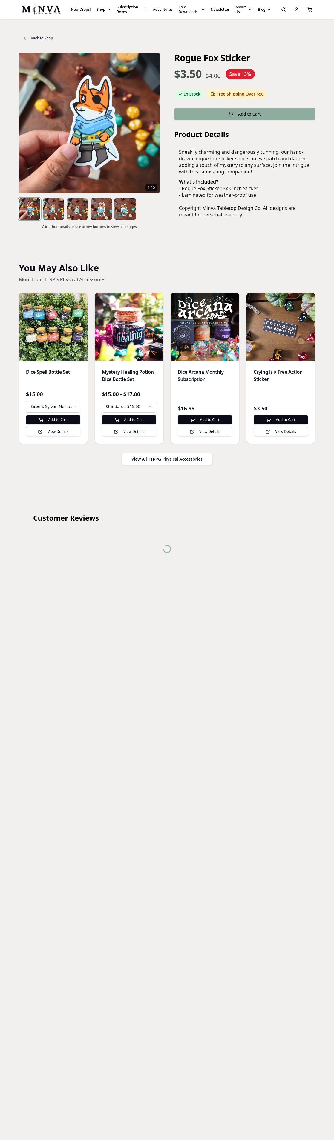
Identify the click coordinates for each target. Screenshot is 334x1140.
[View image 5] (125, 209)
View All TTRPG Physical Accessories (167, 459)
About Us (243, 9)
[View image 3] (77, 209)
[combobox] (53, 407)
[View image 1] (29, 209)
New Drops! (81, 9)
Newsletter (220, 9)
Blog (264, 9)
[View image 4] (101, 209)
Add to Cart (245, 114)
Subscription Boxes (132, 9)
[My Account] (296, 9)
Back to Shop (37, 38)
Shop (104, 9)
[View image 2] (53, 209)
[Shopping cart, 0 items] (309, 9)
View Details (53, 431)
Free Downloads (192, 9)
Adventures (163, 9)
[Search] (283, 9)
